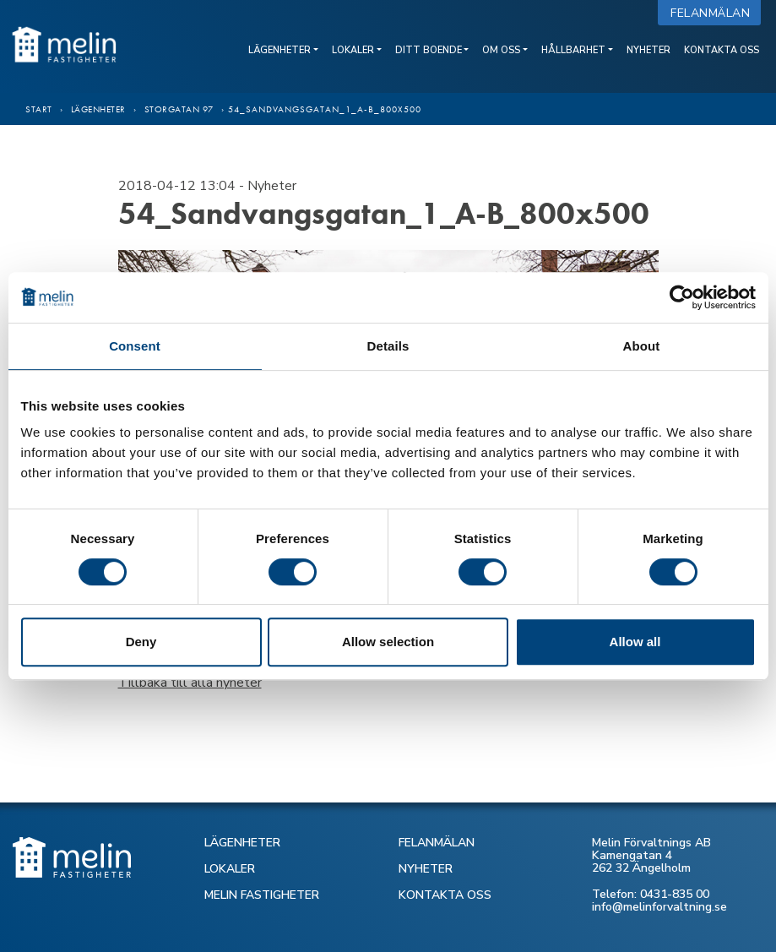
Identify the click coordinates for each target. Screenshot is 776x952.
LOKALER (229, 869)
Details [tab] (388, 346)
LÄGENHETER (242, 843)
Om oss (501, 50)
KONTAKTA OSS (445, 895)
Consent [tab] (134, 346)
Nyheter (648, 50)
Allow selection (388, 641)
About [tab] (641, 346)
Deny (141, 641)
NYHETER (426, 869)
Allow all (635, 641)
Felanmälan (713, 13)
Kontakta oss (721, 50)
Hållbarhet (573, 50)
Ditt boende (428, 50)
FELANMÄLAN (437, 843)
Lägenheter (279, 50)
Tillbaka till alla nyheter (190, 682)
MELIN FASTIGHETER (261, 895)
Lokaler (353, 50)
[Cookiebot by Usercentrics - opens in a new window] (682, 297)
